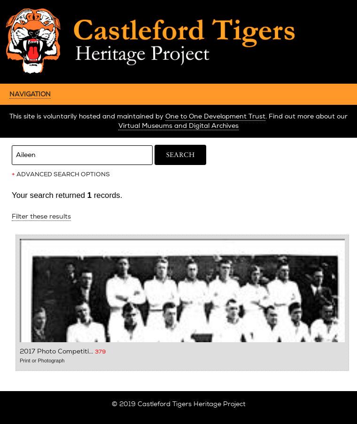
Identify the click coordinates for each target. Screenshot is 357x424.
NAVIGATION (30, 94)
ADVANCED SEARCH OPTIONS (61, 174)
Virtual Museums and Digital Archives (178, 126)
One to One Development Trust (215, 116)
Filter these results (41, 216)
